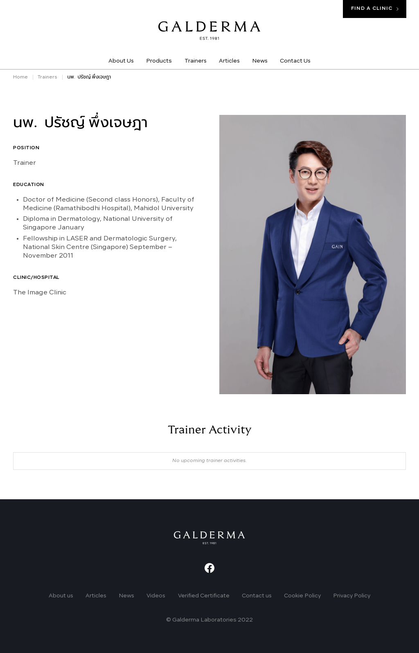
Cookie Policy (302, 596)
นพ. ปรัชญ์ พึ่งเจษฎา (89, 77)
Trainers (47, 77)
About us (61, 596)
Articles (96, 596)
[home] (209, 30)
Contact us (257, 596)
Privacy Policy (351, 596)
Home (20, 77)
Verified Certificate (204, 596)
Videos (155, 596)
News (126, 596)
